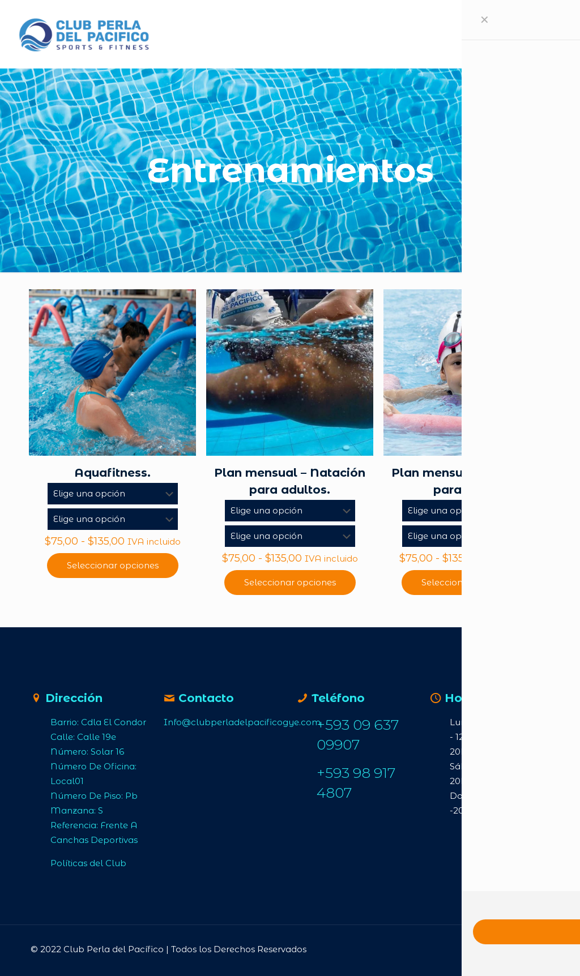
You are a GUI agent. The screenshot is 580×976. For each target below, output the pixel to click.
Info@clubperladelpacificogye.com (242, 722)
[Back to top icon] (529, 949)
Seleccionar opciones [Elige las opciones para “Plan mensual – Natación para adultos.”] (290, 582)
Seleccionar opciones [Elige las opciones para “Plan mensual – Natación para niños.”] (467, 582)
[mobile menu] (488, 34)
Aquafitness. (112, 473)
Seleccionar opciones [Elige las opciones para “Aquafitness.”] (113, 565)
